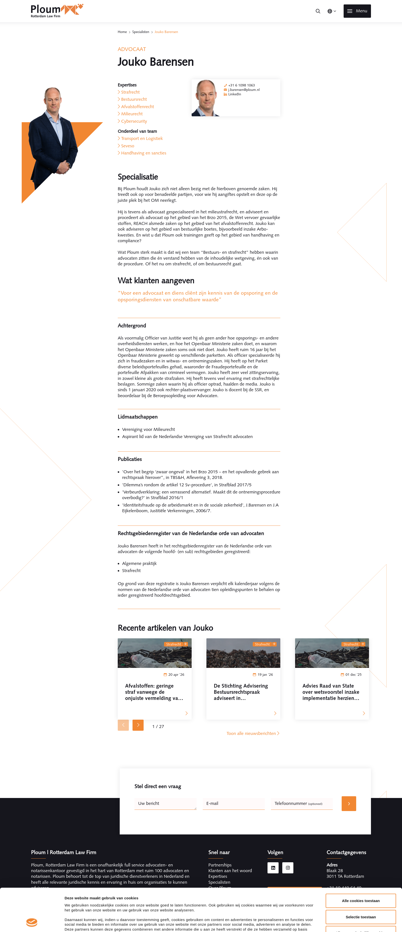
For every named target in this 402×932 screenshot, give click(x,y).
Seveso (127, 146)
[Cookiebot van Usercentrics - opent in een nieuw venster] (31, 922)
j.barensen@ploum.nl (244, 89)
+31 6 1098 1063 (241, 85)
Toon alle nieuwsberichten (253, 733)
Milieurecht (132, 114)
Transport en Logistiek (142, 138)
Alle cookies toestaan (361, 861)
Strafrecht (130, 92)
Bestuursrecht (134, 99)
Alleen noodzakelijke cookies (360, 893)
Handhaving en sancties (143, 153)
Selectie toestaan (361, 877)
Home (122, 32)
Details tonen (266, 922)
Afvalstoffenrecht (137, 106)
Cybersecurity (134, 121)
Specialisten (140, 32)
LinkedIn (234, 94)
